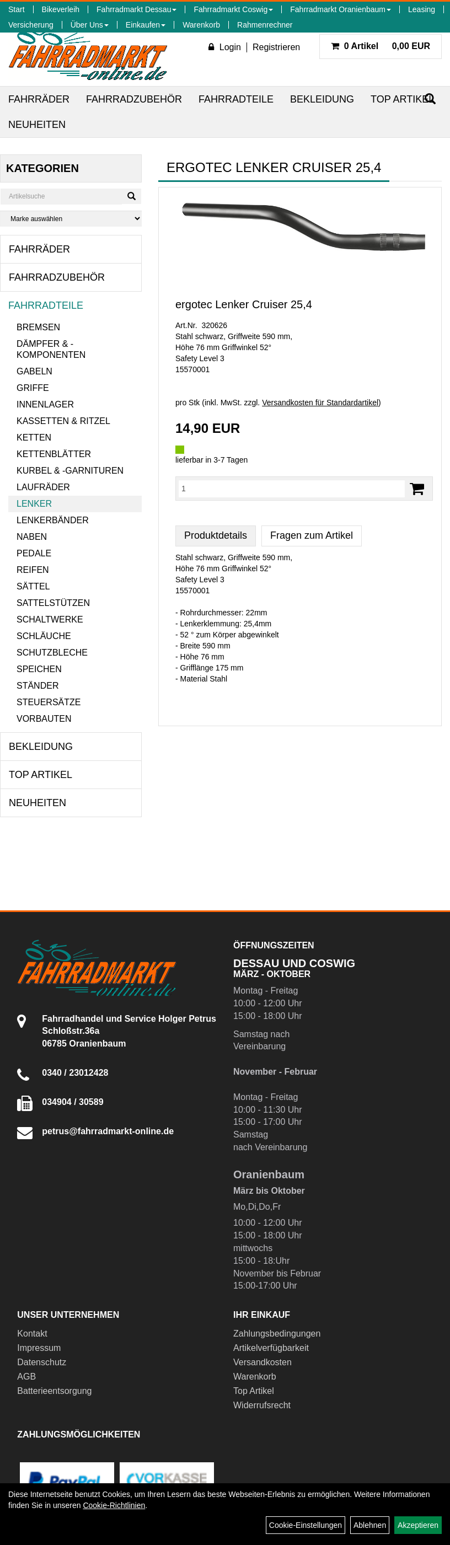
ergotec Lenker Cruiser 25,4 (243, 304)
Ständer (37, 685)
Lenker (34, 503)
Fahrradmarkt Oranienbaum (340, 9)
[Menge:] (292, 488)
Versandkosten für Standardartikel (320, 402)
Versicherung (30, 25)
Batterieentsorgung (54, 1391)
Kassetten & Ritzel (63, 421)
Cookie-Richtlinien (114, 1505)
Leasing (421, 9)
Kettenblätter (54, 454)
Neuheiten (37, 124)
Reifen (33, 570)
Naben (32, 536)
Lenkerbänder (53, 520)
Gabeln (34, 371)
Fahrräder (38, 99)
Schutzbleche (52, 652)
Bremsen (38, 327)
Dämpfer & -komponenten (51, 349)
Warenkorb (201, 25)
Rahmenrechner (264, 25)
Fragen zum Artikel (311, 535)
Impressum (39, 1348)
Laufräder (43, 487)
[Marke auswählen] (71, 219)
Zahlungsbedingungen (276, 1333)
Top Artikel (402, 99)
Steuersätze (49, 702)
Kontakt (32, 1333)
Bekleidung (322, 99)
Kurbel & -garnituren (70, 470)
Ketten (34, 437)
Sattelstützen (53, 603)
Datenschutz (41, 1362)
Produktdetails (215, 535)
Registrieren (276, 47)
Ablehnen (369, 1525)
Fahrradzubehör (134, 99)
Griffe (33, 388)
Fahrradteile (236, 99)
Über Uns (90, 25)
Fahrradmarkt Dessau (136, 9)
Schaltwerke (50, 619)
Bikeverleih (60, 9)
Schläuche (44, 636)
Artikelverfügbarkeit (271, 1348)
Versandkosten (262, 1362)
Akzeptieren (418, 1525)
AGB (26, 1376)
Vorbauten (44, 718)
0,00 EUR (380, 46)
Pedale (34, 553)
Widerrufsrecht (262, 1405)
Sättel (33, 586)
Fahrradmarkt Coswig (233, 9)
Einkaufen (145, 25)
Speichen (39, 669)
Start (16, 9)
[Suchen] (131, 196)
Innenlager (45, 404)
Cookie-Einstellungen (305, 1525)
